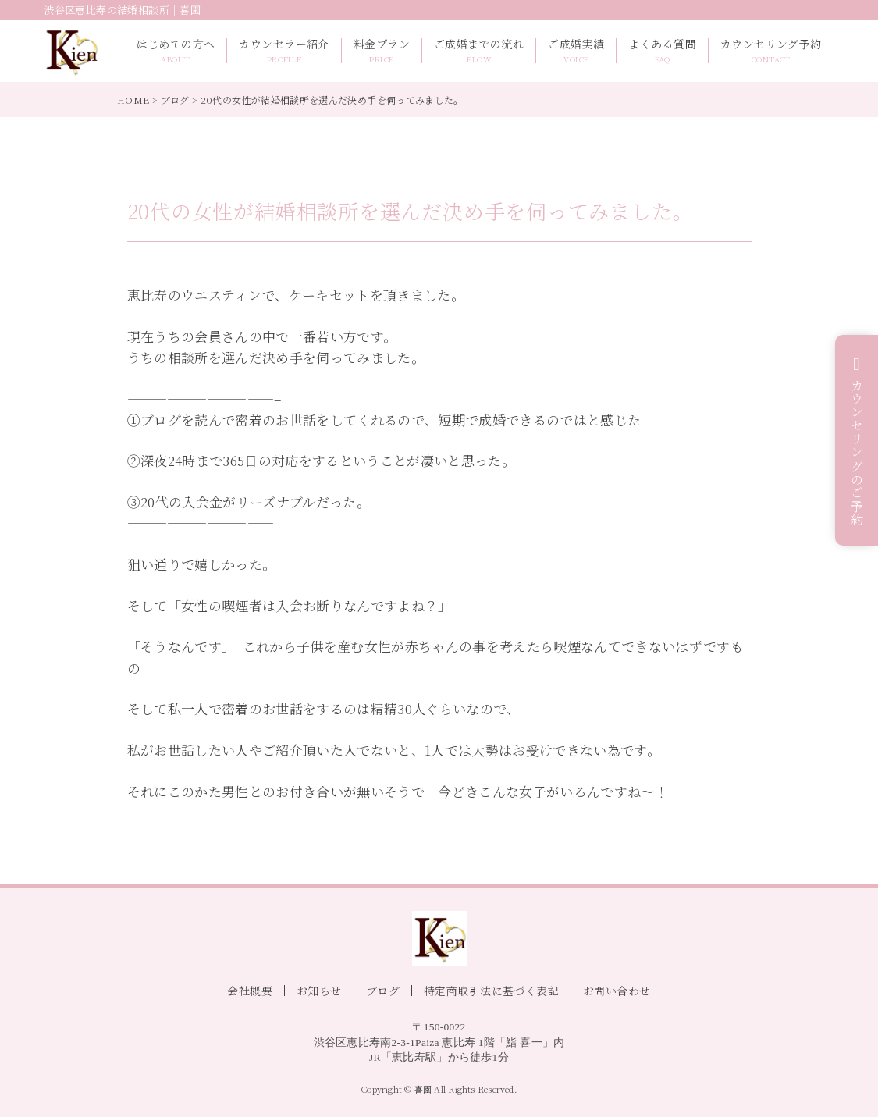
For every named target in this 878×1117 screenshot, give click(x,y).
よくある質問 (662, 50)
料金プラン (382, 50)
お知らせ (319, 990)
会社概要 (249, 990)
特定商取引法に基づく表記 (491, 990)
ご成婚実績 (576, 50)
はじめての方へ (176, 50)
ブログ (175, 99)
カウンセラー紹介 (284, 50)
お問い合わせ (617, 990)
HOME (133, 99)
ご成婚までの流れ (479, 50)
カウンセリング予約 (771, 50)
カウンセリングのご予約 (857, 453)
